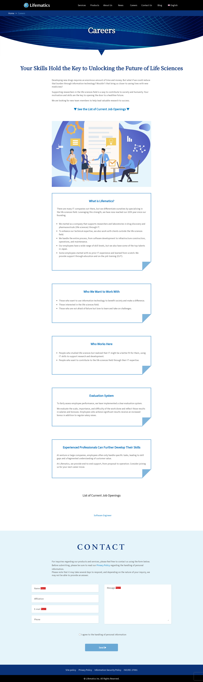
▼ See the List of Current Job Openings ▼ (101, 109)
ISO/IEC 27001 (130, 669)
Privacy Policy (103, 565)
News (120, 5)
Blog (160, 5)
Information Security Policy (108, 669)
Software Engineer (102, 515)
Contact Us (146, 5)
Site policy (71, 669)
